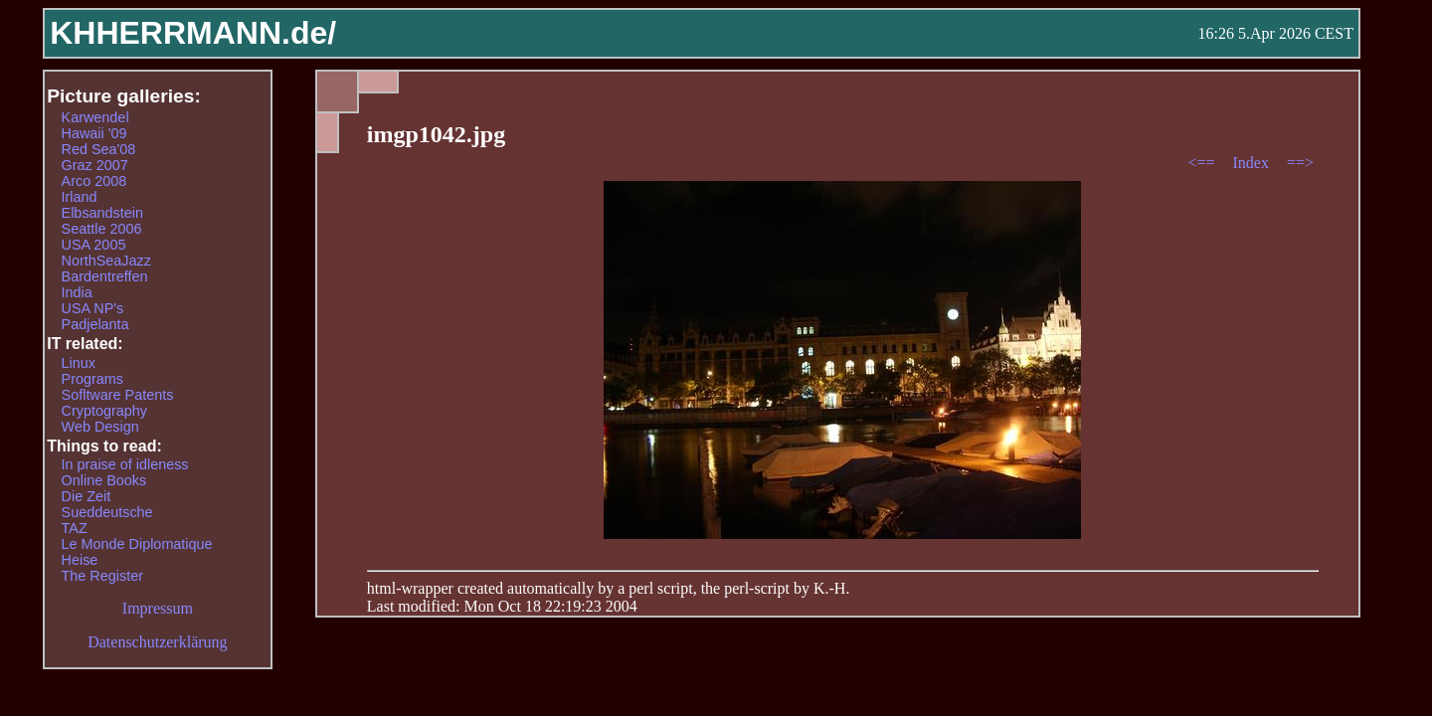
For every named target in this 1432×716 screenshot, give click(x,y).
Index (1252, 162)
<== (1202, 162)
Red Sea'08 (99, 149)
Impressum (157, 608)
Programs (92, 379)
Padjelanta (95, 324)
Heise (80, 560)
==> (1300, 162)
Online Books (104, 480)
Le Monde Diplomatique (137, 544)
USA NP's (93, 308)
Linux (78, 363)
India (77, 292)
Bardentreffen (105, 276)
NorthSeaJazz (106, 260)
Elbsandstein (102, 213)
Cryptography (104, 411)
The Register (102, 576)
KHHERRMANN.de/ (193, 33)
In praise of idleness (125, 464)
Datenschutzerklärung (157, 641)
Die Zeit (86, 496)
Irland (79, 197)
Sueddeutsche (107, 512)
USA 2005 (94, 245)
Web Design (100, 427)
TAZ (75, 528)
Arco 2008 (94, 181)
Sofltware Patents (118, 395)
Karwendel (95, 117)
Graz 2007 (95, 165)
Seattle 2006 (102, 229)
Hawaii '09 (94, 133)
